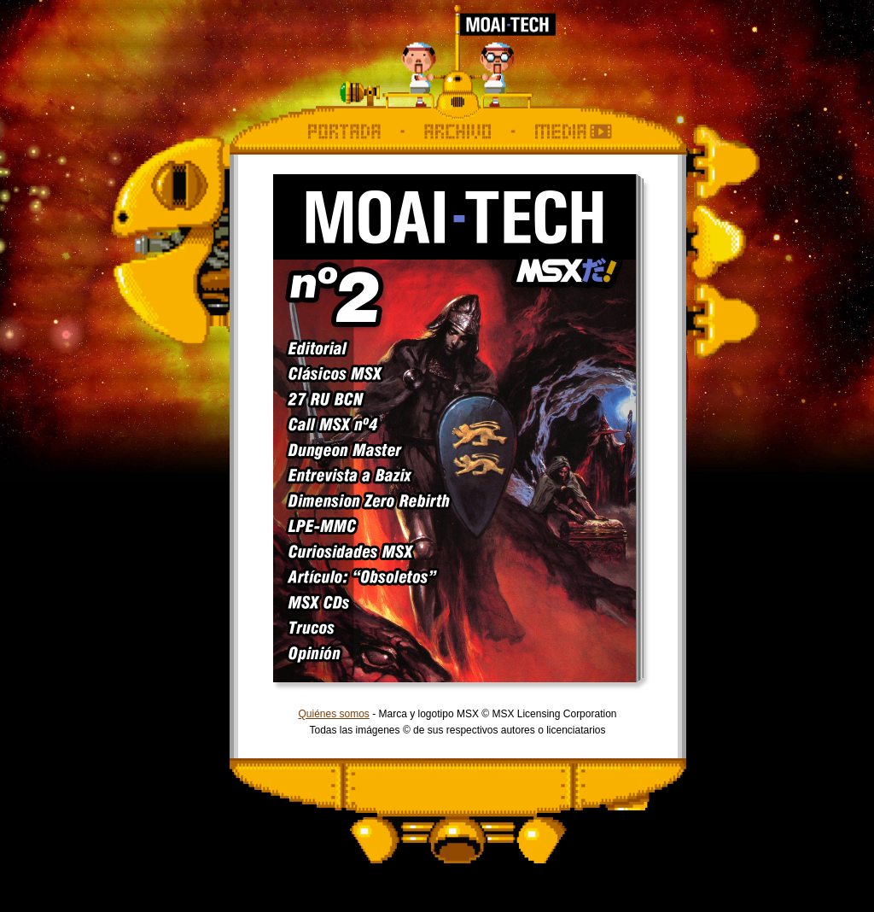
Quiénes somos (333, 714)
